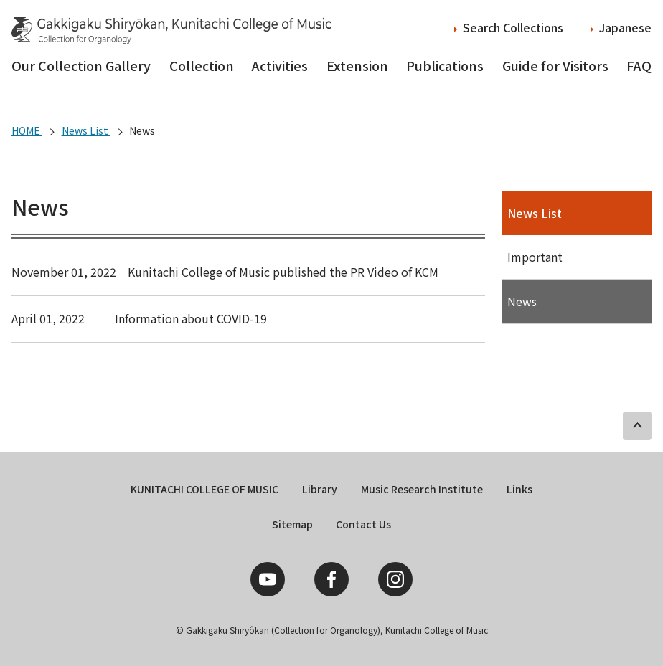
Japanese (625, 27)
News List (534, 213)
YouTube (267, 579)
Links (519, 489)
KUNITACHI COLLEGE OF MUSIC (204, 489)
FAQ (639, 65)
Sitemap (292, 524)
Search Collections (513, 27)
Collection (201, 65)
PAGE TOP (637, 426)
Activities (280, 65)
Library (319, 489)
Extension (357, 65)
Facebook (331, 579)
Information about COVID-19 (191, 318)
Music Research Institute (422, 489)
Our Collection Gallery (81, 65)
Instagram (395, 579)
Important (535, 256)
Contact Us (363, 524)
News (522, 301)
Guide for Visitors (555, 65)
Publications (445, 65)
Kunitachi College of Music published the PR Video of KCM (283, 271)
